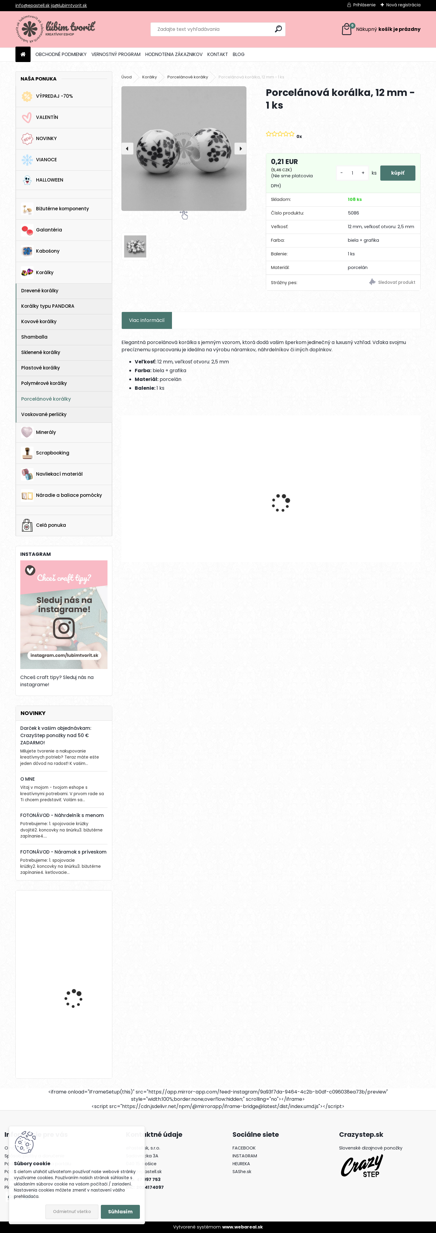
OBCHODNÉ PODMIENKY (61, 54)
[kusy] (350, 173)
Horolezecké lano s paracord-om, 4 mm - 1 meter (81, 1040)
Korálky (37, 272)
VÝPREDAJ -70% (47, 96)
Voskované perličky (44, 414)
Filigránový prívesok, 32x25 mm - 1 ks (233, 506)
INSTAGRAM (245, 1156)
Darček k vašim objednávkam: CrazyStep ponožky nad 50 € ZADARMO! (55, 735)
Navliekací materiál (52, 474)
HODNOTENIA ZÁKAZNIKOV (174, 54)
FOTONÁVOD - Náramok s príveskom (63, 852)
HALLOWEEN (42, 180)
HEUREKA (241, 1164)
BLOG (239, 54)
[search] (278, 28)
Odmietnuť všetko (72, 1212)
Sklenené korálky (40, 352)
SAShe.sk (242, 1172)
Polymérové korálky (44, 383)
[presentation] (127, 149)
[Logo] (57, 29)
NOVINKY (39, 139)
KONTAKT (217, 54)
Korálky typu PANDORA (47, 306)
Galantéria (41, 230)
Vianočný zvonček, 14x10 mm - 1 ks (80, 979)
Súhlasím (120, 1211)
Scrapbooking (45, 453)
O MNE (27, 779)
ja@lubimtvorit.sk (69, 5)
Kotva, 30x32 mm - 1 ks (80, 920)
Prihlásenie (364, 5)
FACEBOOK (244, 1148)
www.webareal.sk (242, 1227)
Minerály (38, 432)
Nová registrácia (403, 5)
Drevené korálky (39, 290)
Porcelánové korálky (46, 398)
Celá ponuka (43, 525)
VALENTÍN (39, 117)
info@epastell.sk (32, 5)
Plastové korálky (40, 368)
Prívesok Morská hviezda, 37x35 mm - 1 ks (155, 506)
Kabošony (40, 251)
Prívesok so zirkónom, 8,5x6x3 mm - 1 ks (378, 506)
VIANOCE (39, 160)
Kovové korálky (39, 321)
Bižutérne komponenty (55, 208)
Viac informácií (147, 320)
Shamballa (34, 337)
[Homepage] (23, 54)
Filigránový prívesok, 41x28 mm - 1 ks (308, 506)
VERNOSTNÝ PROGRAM (115, 54)
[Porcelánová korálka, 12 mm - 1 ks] (183, 148)
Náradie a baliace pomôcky (61, 495)
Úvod (126, 77)
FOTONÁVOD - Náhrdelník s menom (62, 815)
